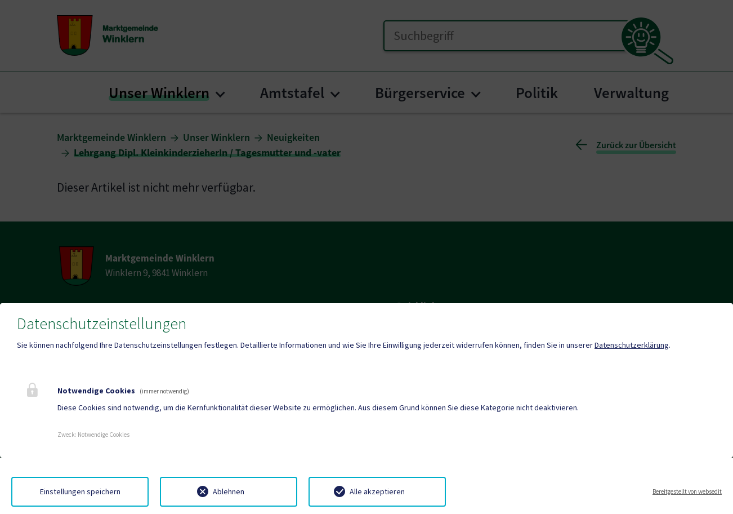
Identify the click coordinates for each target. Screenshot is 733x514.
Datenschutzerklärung (632, 345)
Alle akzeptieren (377, 491)
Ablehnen (228, 491)
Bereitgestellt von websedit (687, 491)
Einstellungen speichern (80, 491)
